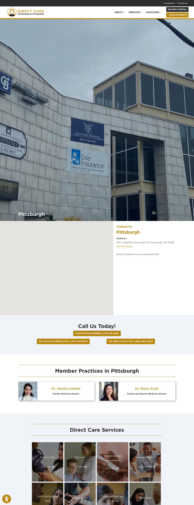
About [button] (120, 12)
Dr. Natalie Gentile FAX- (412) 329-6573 (63, 341)
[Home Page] (25, 12)
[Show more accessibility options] (6, 499)
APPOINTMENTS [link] (177, 15)
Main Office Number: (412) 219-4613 (97, 333)
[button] (57, 265)
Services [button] (135, 12)
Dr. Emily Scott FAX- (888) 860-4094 (131, 341)
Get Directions (124, 246)
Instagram (169, 3)
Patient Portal (177, 9)
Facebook (182, 3)
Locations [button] (153, 12)
